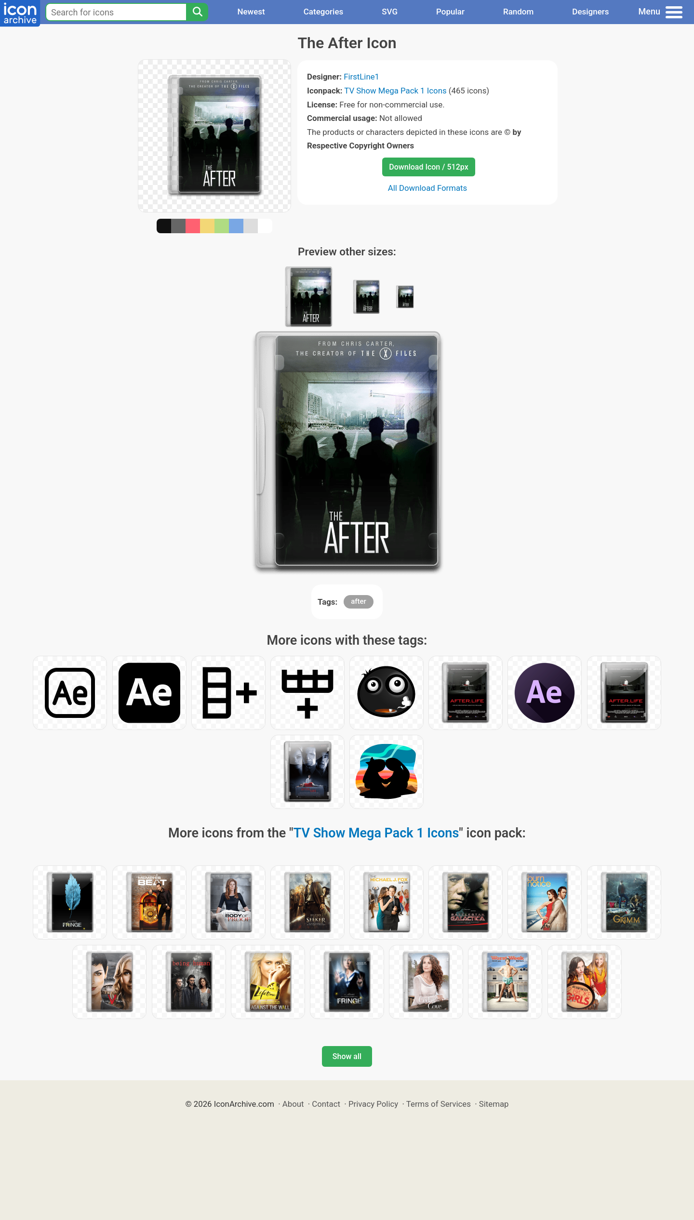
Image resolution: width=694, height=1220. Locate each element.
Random (518, 11)
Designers (590, 11)
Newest (251, 11)
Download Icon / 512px (428, 167)
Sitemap (494, 1104)
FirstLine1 (361, 76)
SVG (390, 11)
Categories (324, 11)
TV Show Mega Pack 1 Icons (395, 90)
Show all (347, 1056)
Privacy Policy (373, 1104)
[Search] (197, 12)
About (293, 1104)
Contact (326, 1104)
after (358, 601)
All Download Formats (427, 188)
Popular (450, 11)
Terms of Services (438, 1104)
